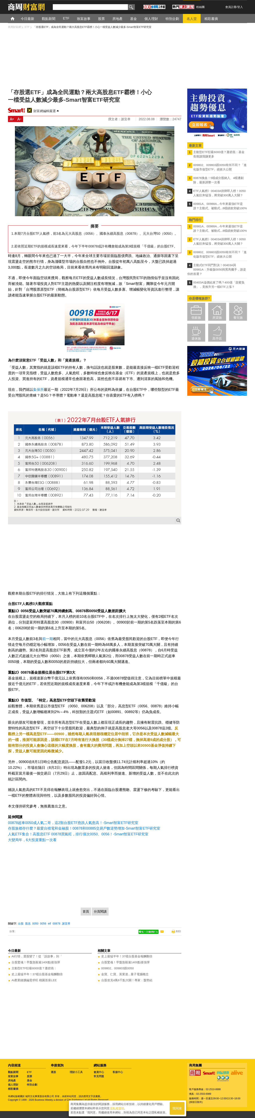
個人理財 (13, 1084)
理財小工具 (76, 1072)
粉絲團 (200, 7)
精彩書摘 (13, 1088)
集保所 (38, 390)
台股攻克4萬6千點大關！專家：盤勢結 (126, 980)
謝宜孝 (66, 923)
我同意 (177, 1108)
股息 (28, 923)
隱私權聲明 (117, 1108)
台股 (21, 923)
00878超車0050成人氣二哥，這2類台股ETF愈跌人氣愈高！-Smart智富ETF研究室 (73, 823)
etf (49, 923)
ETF (29, 1072)
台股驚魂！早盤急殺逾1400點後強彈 (36, 962)
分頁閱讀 (100, 911)
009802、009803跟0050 (117, 968)
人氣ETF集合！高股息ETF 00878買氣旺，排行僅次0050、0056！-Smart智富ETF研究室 (78, 834)
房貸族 (217, 317)
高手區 (217, 338)
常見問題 (99, 1076)
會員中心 (99, 1072)
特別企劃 (32, 1084)
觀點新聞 (13, 1072)
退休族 (196, 338)
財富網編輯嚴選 (44, 111)
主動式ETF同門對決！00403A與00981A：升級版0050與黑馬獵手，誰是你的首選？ (216, 269)
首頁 (16, 18)
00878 (56, 923)
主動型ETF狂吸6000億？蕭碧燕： (34, 968)
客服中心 (118, 1072)
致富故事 (13, 1076)
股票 (29, 1076)
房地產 (12, 1080)
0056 (43, 923)
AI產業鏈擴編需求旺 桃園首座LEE (34, 980)
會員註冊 (230, 7)
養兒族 (238, 317)
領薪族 (196, 317)
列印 (178, 931)
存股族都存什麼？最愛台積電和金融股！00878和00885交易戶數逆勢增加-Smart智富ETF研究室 (84, 828)
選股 (53, 1072)
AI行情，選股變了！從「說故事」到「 (37, 956)
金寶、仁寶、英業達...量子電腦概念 (125, 974)
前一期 (47, 639)
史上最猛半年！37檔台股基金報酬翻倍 (37, 974)
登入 (240, 7)
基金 (29, 1080)
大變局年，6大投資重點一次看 (32, 840)
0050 (35, 923)
